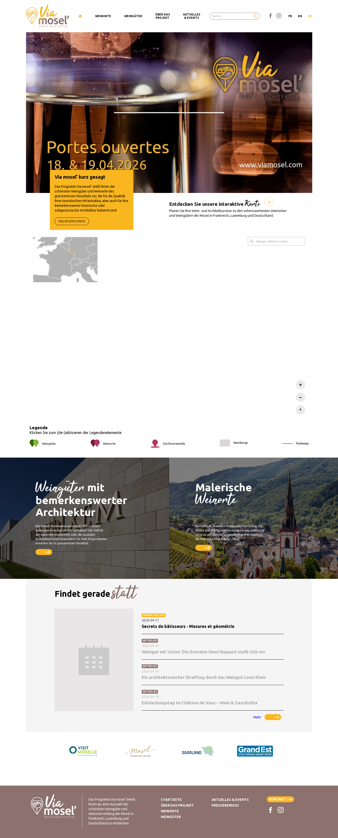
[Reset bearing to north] (300, 418)
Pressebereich (225, 805)
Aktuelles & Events (230, 800)
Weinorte (170, 811)
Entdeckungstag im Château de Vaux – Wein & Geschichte (200, 704)
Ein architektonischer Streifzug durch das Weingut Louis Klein (204, 679)
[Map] (169, 334)
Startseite (171, 800)
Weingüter (171, 817)
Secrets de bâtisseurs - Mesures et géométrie (188, 628)
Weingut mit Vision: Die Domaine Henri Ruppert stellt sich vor (203, 653)
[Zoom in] (300, 393)
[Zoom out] (300, 405)
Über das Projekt (177, 805)
